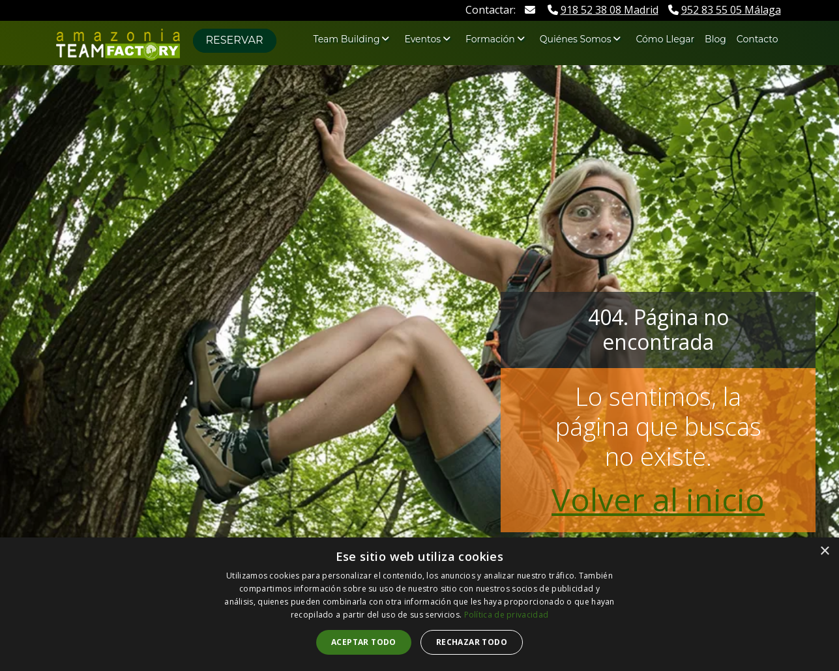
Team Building (346, 39)
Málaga (724, 10)
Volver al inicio (658, 499)
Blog (715, 39)
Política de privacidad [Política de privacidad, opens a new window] (506, 614)
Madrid (603, 10)
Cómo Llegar (665, 39)
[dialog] (419, 604)
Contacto (757, 39)
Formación (490, 39)
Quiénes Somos (575, 39)
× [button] (824, 551)
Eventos (422, 39)
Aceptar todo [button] (363, 642)
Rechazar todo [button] (471, 642)
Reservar (234, 40)
